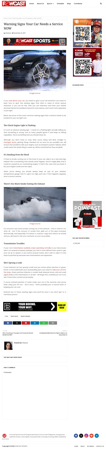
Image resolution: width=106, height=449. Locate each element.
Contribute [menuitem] (78, 4)
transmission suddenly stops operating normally (32, 248)
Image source (35, 224)
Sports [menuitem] (49, 4)
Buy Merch (90, 446)
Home (5, 18)
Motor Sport (14, 316)
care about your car (17, 101)
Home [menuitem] (31, 4)
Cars (10, 18)
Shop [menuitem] (69, 4)
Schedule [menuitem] (60, 4)
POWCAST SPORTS (21, 446)
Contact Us (100, 446)
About (83, 446)
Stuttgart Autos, (10, 142)
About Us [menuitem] (40, 4)
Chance (8, 33)
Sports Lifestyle (25, 316)
